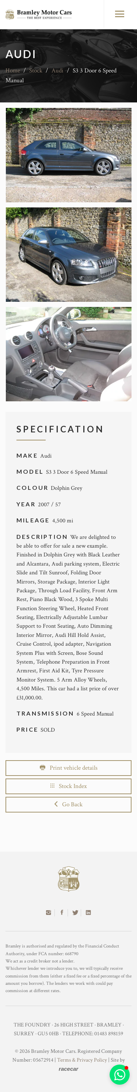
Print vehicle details (69, 768)
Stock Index (68, 786)
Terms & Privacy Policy (82, 1060)
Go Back (68, 804)
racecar (68, 1069)
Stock (35, 71)
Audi (58, 71)
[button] (120, 1075)
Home (12, 71)
